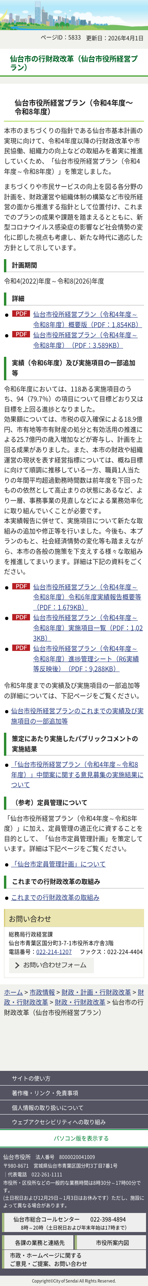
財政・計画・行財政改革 (96, 992)
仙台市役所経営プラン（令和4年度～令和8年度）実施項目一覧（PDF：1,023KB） (88, 627)
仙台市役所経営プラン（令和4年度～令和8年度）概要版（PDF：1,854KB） (87, 319)
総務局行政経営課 (31, 934)
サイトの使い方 (31, 1078)
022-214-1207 (54, 951)
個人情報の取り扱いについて (48, 1107)
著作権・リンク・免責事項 (45, 1093)
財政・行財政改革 (80, 1002)
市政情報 (42, 992)
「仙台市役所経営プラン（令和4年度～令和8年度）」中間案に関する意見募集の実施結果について (77, 774)
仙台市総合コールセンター (46, 1219)
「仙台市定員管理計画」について (58, 863)
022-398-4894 (108, 1219)
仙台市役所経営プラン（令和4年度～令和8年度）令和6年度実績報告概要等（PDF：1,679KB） (87, 597)
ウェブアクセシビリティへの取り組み (59, 1122)
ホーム (13, 992)
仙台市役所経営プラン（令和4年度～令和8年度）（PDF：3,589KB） (85, 340)
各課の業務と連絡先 (40, 1242)
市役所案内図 (112, 1242)
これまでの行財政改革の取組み (55, 897)
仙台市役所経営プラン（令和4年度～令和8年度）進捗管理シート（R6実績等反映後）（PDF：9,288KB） (86, 658)
